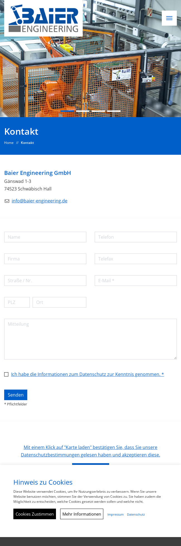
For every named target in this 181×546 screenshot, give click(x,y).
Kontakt (27, 142)
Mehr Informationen (81, 514)
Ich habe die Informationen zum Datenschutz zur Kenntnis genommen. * (87, 374)
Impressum (115, 514)
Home (9, 142)
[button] (169, 18)
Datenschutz (136, 514)
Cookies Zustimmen (35, 514)
